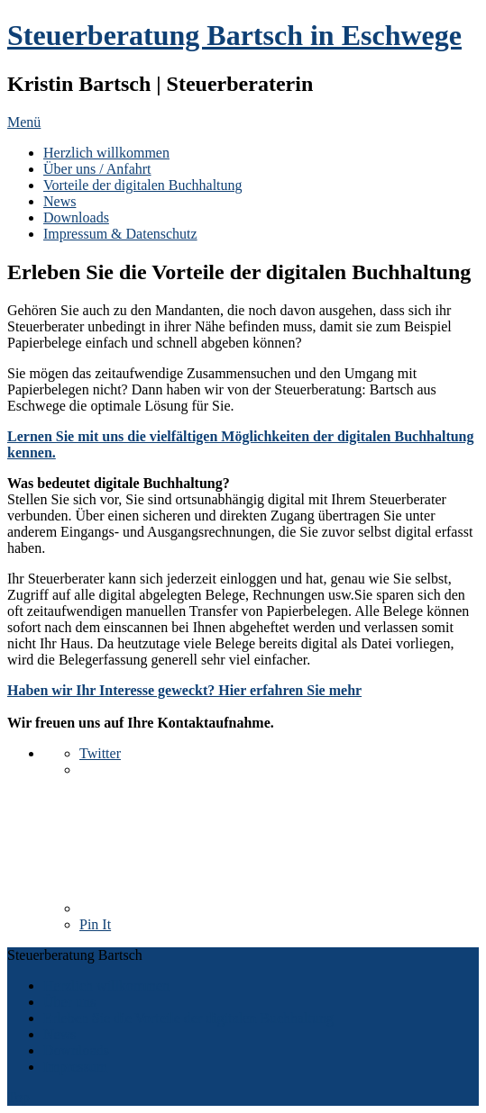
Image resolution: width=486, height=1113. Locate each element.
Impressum (75, 1066)
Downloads (76, 217)
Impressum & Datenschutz (120, 233)
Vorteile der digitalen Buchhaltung (143, 185)
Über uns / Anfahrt (97, 168)
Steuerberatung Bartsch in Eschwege (234, 35)
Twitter (100, 753)
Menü (24, 122)
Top (18, 1097)
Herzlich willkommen (106, 152)
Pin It (95, 924)
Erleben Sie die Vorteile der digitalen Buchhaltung (188, 1018)
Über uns (69, 1001)
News (59, 201)
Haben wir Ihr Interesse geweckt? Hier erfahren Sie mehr (184, 690)
